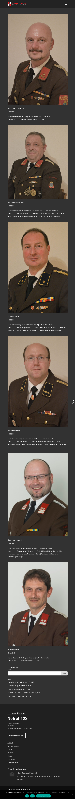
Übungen (10, 749)
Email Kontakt (14, 735)
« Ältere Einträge (13, 668)
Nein (32, 796)
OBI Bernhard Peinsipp (16, 203)
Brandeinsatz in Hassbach (16, 682)
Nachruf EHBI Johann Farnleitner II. (19, 693)
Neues (10, 756)
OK (27, 796)
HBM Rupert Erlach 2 (15, 540)
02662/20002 (14, 729)
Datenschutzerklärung (15, 789)
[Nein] (72, 795)
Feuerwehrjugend (13, 746)
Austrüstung (11, 759)
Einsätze (10, 753)
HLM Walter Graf (13, 650)
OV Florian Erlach (14, 431)
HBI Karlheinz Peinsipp (16, 108)
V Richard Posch (13, 317)
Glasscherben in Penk (15, 696)
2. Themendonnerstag (15, 689)
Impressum (26, 789)
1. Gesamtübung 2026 (15, 686)
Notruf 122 (17, 718)
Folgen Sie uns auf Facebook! (27, 773)
